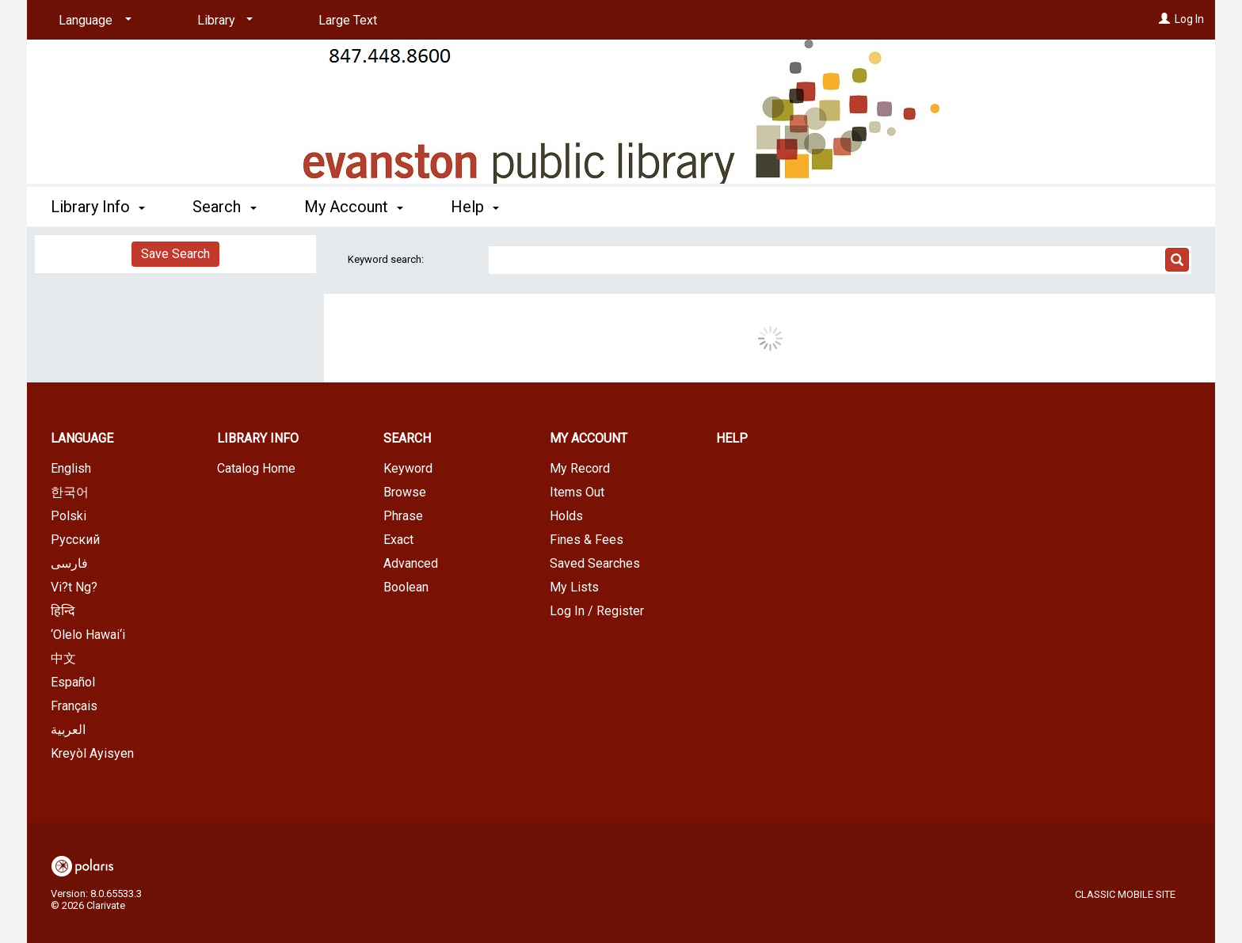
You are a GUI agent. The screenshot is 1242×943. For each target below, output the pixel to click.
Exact (398, 539)
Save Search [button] (175, 253)
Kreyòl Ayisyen (92, 753)
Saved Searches (595, 563)
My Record (580, 468)
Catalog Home (256, 468)
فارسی (69, 563)
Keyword (407, 468)
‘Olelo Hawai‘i (88, 634)
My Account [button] (353, 206)
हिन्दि (63, 610)
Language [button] (82, 438)
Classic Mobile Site (1125, 894)
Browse (404, 492)
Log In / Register (597, 610)
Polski (68, 515)
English (71, 468)
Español (73, 682)
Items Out (577, 492)
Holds (566, 515)
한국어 (70, 492)
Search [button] (224, 206)
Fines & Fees (586, 539)
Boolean (406, 587)
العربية (68, 729)
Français (74, 705)
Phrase (403, 515)
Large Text (347, 20)
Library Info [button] (98, 206)
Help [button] (475, 206)
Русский (75, 539)
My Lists (574, 587)
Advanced (410, 563)
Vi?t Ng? (74, 587)
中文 (63, 658)
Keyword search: (387, 259)
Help (732, 438)
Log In (1189, 19)
